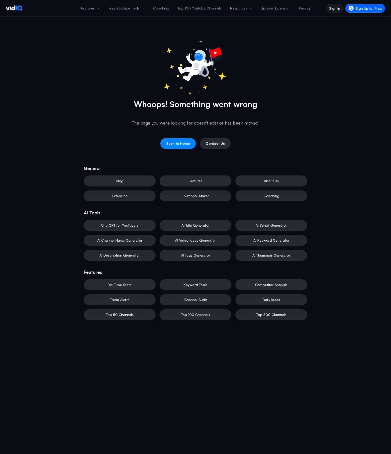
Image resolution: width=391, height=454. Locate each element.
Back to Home (178, 143)
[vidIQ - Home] (14, 8)
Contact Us (215, 143)
